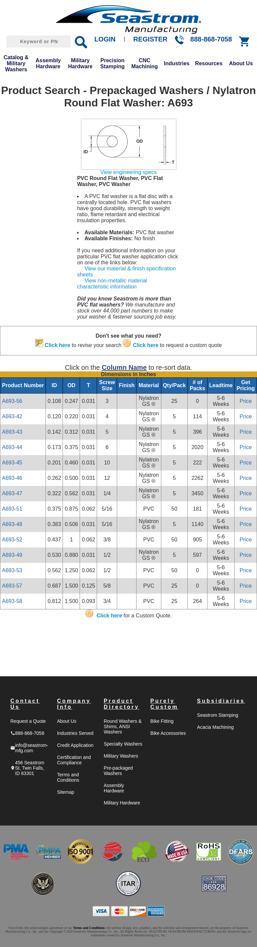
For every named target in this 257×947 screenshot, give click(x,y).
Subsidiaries (221, 701)
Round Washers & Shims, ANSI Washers (123, 726)
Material (149, 385)
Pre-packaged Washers (118, 770)
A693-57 (12, 586)
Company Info (74, 704)
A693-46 (12, 478)
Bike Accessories (168, 733)
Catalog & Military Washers (16, 63)
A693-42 (12, 416)
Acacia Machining (215, 727)
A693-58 (12, 601)
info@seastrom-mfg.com (29, 748)
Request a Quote (28, 721)
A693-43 (12, 432)
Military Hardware (80, 63)
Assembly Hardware (48, 63)
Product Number (23, 385)
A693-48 (12, 524)
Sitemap (65, 792)
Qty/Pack (174, 385)
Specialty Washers (123, 744)
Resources (209, 63)
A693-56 (12, 401)
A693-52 (12, 539)
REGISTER (150, 39)
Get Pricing (246, 385)
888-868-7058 (211, 39)
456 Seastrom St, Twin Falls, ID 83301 (27, 768)
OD (71, 385)
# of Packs (197, 385)
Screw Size (107, 385)
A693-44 (12, 447)
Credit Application (75, 745)
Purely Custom (164, 704)
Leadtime (221, 385)
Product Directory (121, 704)
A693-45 (12, 462)
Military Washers (121, 756)
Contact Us (25, 704)
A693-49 (12, 555)
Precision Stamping (112, 63)
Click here (57, 345)
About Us (241, 63)
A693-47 (12, 493)
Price (246, 401)
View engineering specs (128, 172)
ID (54, 385)
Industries (176, 63)
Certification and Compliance (74, 760)
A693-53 (12, 570)
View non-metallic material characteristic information (112, 283)
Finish (127, 385)
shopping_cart (245, 41)
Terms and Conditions (68, 777)
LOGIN (104, 39)
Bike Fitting (161, 721)
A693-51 (12, 509)
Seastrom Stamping (217, 715)
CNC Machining (144, 63)
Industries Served (75, 733)
